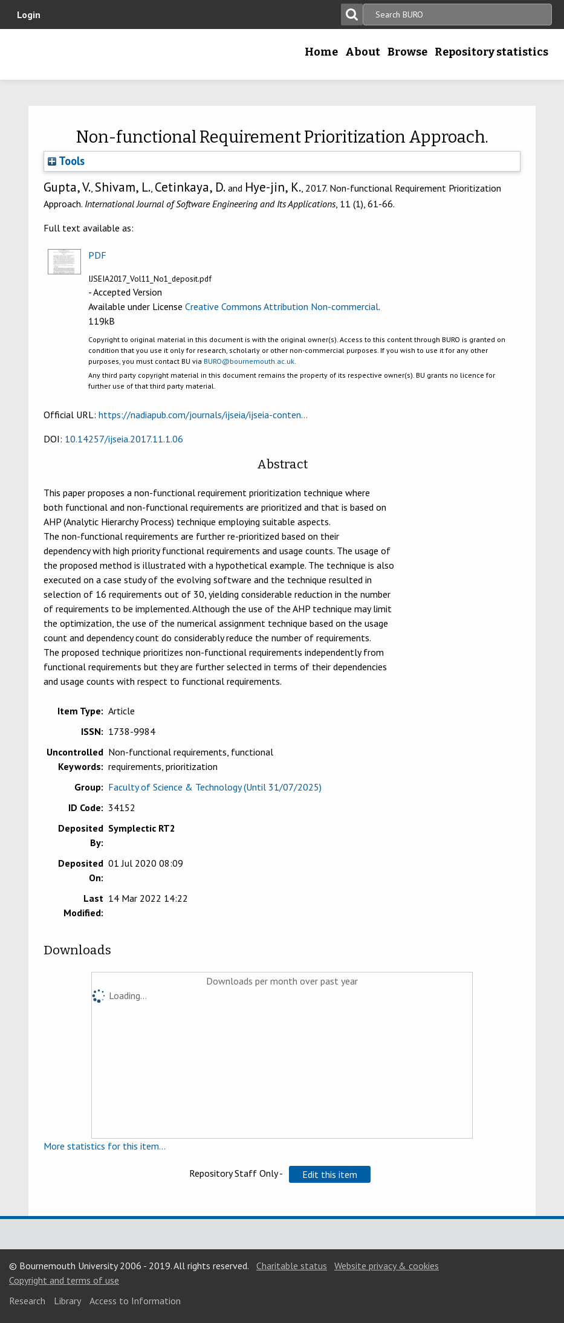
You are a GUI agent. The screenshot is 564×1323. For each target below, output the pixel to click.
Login (29, 14)
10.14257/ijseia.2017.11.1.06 (124, 439)
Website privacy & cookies (386, 1266)
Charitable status (291, 1266)
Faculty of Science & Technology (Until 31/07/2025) (215, 787)
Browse (407, 52)
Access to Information (135, 1301)
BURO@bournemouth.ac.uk (249, 361)
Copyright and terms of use (64, 1280)
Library (67, 1301)
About (362, 52)
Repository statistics (491, 52)
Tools (66, 161)
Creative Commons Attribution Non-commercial (281, 306)
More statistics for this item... (105, 1146)
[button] (330, 1174)
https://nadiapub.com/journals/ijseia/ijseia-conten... (203, 415)
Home (321, 52)
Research (27, 1301)
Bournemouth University (87, 54)
